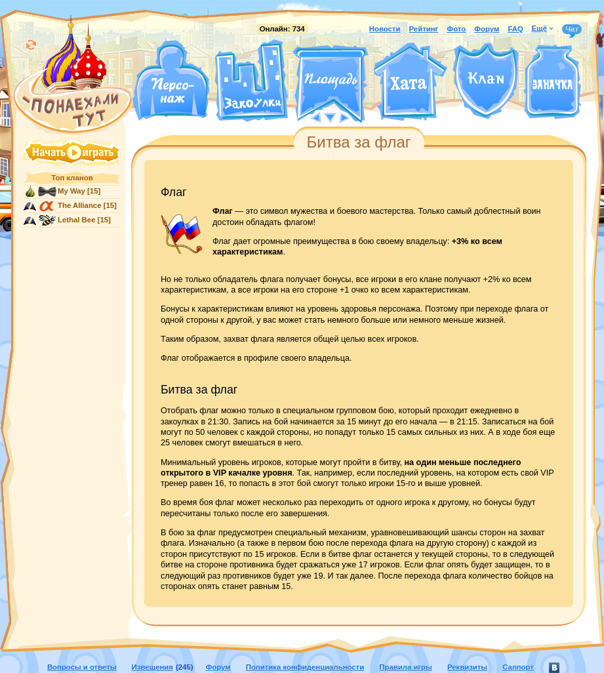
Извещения (152, 667)
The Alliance (80, 205)
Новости (385, 29)
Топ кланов (71, 178)
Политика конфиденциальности (305, 667)
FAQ (515, 29)
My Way (71, 191)
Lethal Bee (76, 220)
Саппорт (518, 667)
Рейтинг (424, 29)
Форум (486, 29)
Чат (571, 29)
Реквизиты (467, 667)
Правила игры (405, 667)
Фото (456, 29)
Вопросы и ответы (82, 667)
